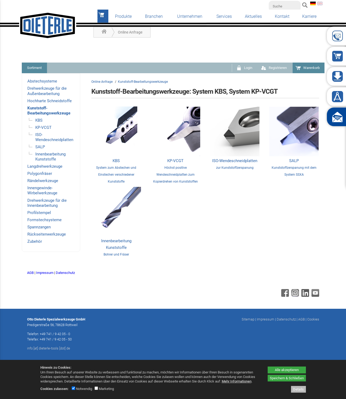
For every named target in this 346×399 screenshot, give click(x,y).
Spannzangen (39, 227)
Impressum (44, 273)
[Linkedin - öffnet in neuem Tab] (304, 295)
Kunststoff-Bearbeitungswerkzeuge (48, 111)
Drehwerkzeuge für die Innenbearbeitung (47, 203)
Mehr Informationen (236, 381)
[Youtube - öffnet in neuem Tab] (314, 295)
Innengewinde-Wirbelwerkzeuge (42, 190)
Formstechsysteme (44, 219)
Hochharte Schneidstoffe (49, 100)
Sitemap (248, 319)
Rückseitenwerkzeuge (46, 234)
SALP (40, 147)
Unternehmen (189, 16)
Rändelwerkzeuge (42, 180)
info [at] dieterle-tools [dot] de (48, 348)
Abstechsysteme (42, 81)
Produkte (123, 16)
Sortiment (34, 68)
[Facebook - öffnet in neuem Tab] (284, 295)
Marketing (104, 389)
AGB (30, 273)
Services (224, 16)
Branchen (154, 16)
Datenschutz (65, 273)
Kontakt (282, 16)
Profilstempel (39, 212)
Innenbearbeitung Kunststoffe (50, 157)
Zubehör (34, 241)
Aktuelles (253, 16)
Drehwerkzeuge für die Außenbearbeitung (47, 91)
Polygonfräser (39, 173)
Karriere (309, 16)
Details (298, 389)
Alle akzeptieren (287, 370)
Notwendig (82, 389)
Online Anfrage (130, 32)
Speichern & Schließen (287, 378)
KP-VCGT (43, 127)
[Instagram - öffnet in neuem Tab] (294, 295)
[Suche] (285, 6)
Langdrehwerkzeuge (44, 166)
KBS (38, 120)
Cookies (313, 319)
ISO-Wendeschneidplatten (54, 137)
